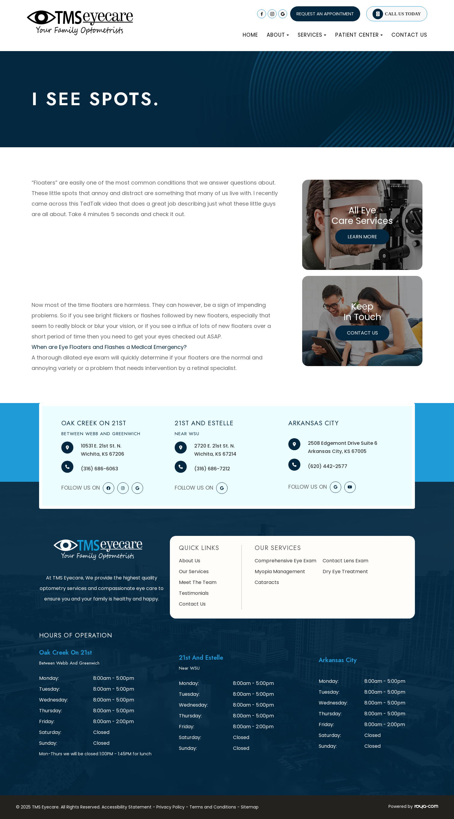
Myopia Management (280, 571)
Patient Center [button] (359, 34)
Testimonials (194, 593)
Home (250, 34)
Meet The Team (197, 582)
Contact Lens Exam (345, 560)
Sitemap (250, 807)
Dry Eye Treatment (345, 571)
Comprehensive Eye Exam (285, 560)
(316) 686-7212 (212, 468)
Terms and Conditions (212, 807)
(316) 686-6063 (99, 468)
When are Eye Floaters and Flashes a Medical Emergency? (109, 347)
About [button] (278, 34)
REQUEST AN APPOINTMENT (325, 14)
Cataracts (267, 582)
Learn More (362, 236)
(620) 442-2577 (327, 466)
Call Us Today (403, 13)
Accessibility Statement (127, 807)
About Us (189, 560)
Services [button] (312, 34)
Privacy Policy (170, 807)
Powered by (413, 806)
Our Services (194, 571)
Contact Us (409, 34)
